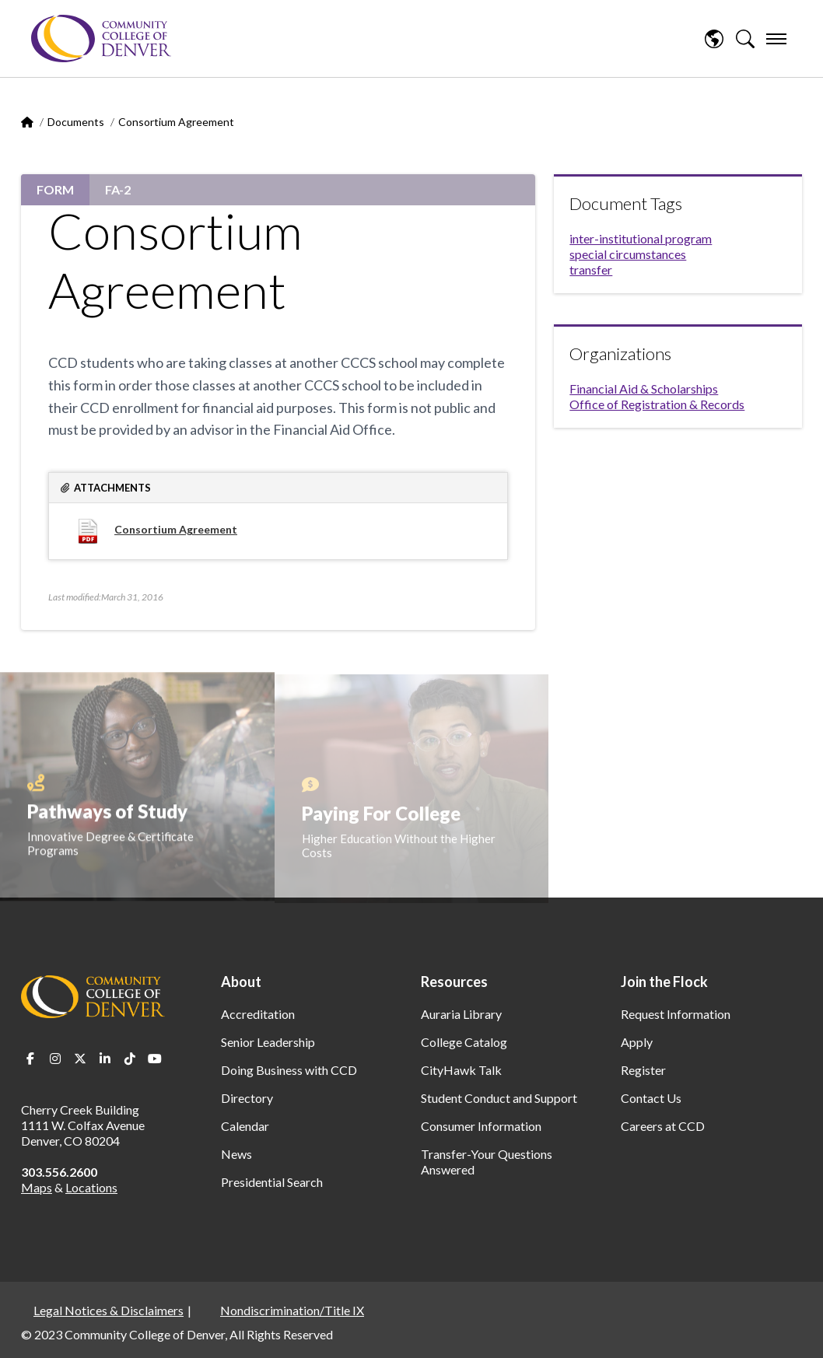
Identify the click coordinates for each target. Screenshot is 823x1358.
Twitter (80, 1058)
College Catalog (464, 1041)
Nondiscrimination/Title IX (292, 1310)
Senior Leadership (268, 1041)
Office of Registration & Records (656, 404)
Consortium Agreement (175, 529)
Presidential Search (272, 1181)
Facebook (30, 1058)
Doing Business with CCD (289, 1069)
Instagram (55, 1058)
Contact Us (651, 1097)
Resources (454, 981)
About (241, 981)
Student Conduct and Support (499, 1097)
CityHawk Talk (461, 1069)
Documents (75, 121)
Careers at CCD (663, 1125)
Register (643, 1069)
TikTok (130, 1058)
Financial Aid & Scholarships (643, 388)
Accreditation (258, 1013)
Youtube (154, 1058)
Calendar (245, 1125)
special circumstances (627, 254)
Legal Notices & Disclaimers (108, 1310)
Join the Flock (664, 981)
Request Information (675, 1013)
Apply (637, 1041)
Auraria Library (461, 1013)
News (236, 1153)
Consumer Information (481, 1125)
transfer (590, 269)
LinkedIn (105, 1058)
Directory (247, 1097)
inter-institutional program (640, 238)
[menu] (776, 38)
